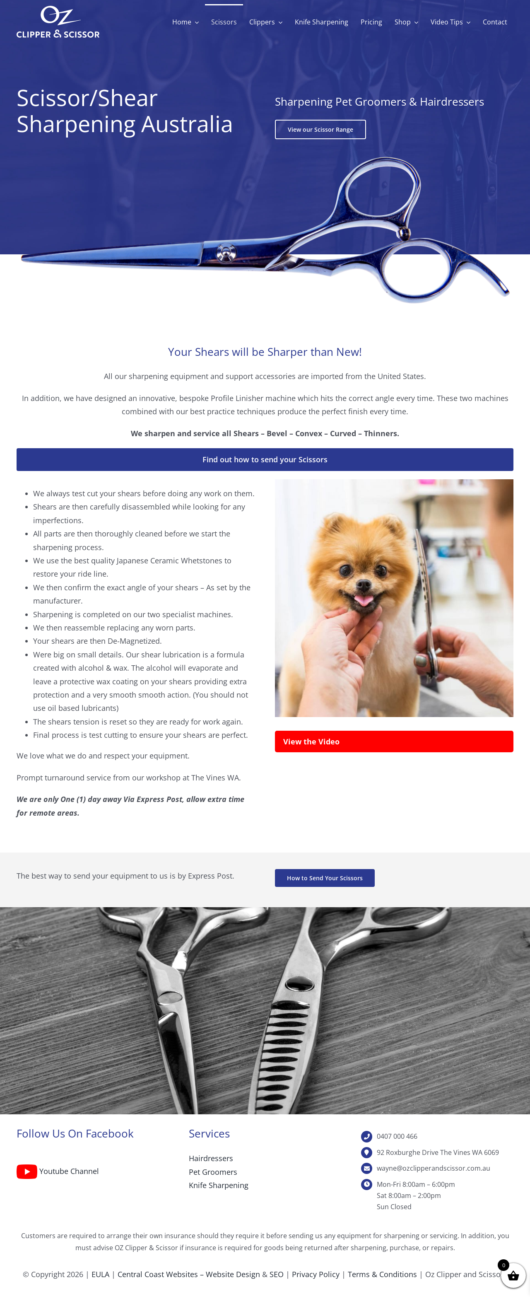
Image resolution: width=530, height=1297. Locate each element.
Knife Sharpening (218, 1185)
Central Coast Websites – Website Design (189, 1274)
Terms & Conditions (382, 1274)
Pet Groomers (213, 1172)
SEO (277, 1274)
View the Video (311, 741)
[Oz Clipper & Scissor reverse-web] (58, 9)
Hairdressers (211, 1158)
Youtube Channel (69, 1171)
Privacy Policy (316, 1274)
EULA (100, 1274)
